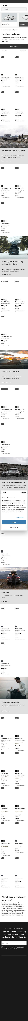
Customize (14, 527)
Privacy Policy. (20, 947)
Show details (20, 517)
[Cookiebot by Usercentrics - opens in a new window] (20, 493)
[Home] (5, 5)
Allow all (14, 522)
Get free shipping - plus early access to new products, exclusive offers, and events (14, 934)
